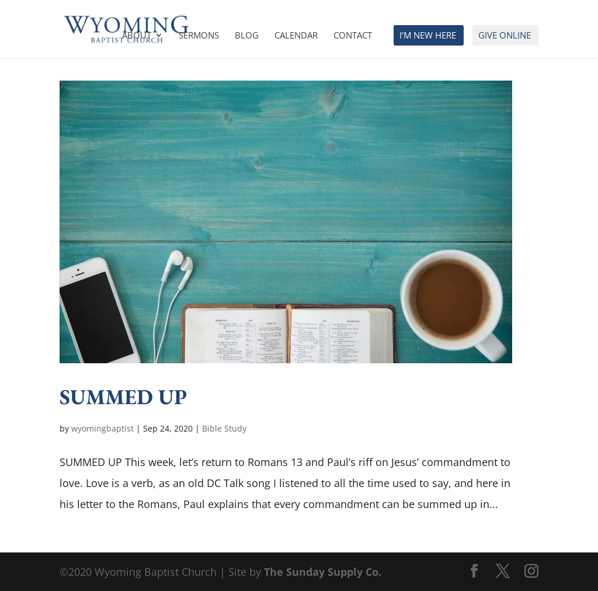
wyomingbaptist (102, 428)
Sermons (199, 36)
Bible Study (224, 428)
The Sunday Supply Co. (322, 572)
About (136, 36)
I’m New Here (427, 36)
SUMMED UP (123, 397)
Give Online (504, 36)
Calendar (296, 36)
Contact (352, 36)
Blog (247, 36)
